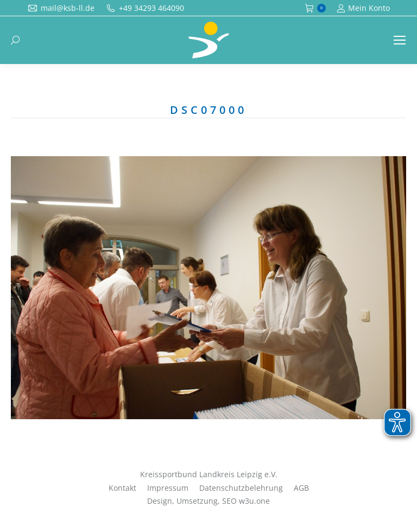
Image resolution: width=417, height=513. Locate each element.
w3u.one (254, 501)
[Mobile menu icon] (399, 40)
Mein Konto (363, 8)
